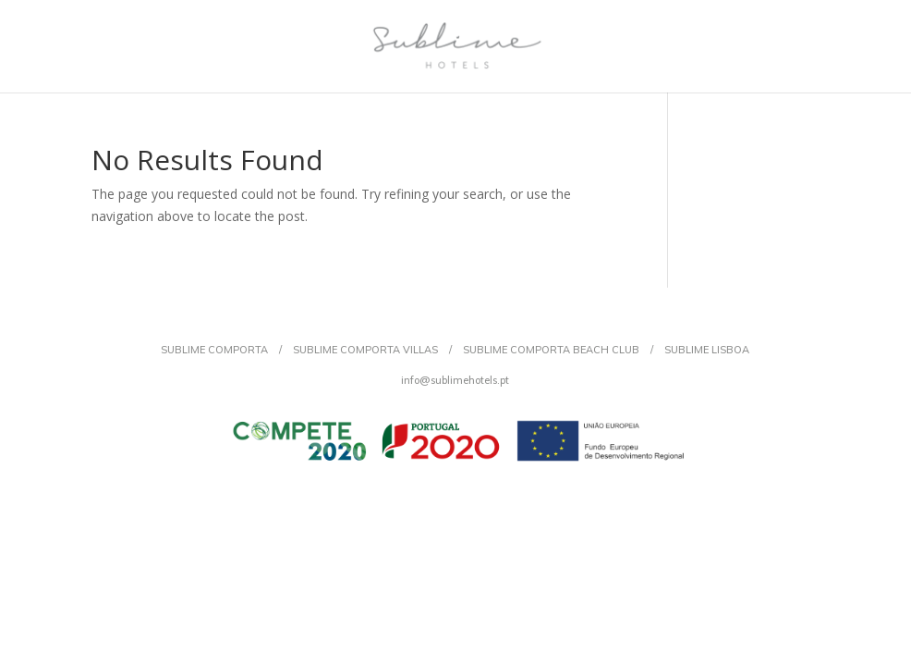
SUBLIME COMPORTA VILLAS (365, 349)
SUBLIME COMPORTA (214, 349)
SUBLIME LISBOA (706, 349)
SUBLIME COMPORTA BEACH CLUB (551, 349)
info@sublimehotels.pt (455, 380)
